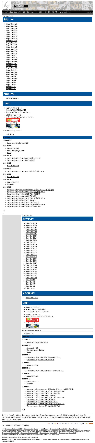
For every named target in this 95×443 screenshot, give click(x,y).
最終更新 (55, 12)
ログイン (67, 12)
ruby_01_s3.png (47, 417)
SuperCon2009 (11, 59)
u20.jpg (27, 417)
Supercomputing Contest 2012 (49, 430)
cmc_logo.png (45, 415)
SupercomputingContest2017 (10, 434)
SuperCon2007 (11, 64)
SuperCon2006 (11, 66)
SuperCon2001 (11, 76)
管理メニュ (10, 134)
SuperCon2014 (11, 49)
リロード (34, 12)
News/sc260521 (13, 182)
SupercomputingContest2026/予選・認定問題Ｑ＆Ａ (25, 171)
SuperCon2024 (11, 28)
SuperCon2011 (11, 55)
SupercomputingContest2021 (78, 431)
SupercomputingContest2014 (10, 430)
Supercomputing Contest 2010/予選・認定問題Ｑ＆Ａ (26, 192)
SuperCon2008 (11, 62)
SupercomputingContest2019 (40, 431)
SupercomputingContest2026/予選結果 (21, 160)
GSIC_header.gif (68, 415)
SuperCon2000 (11, 78)
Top (4, 16)
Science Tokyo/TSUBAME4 (16, 110)
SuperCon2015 (11, 47)
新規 (40, 12)
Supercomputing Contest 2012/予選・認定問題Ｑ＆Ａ (26, 198)
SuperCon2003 (11, 72)
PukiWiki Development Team (24, 439)
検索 (49, 12)
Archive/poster (73, 428)
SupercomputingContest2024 (48, 433)
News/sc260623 (13, 148)
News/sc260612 (13, 166)
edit (4, 210)
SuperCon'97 (11, 85)
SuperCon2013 (11, 51)
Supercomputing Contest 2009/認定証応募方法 (23, 206)
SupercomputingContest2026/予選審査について (24, 158)
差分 (19, 12)
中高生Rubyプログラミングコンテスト (20, 117)
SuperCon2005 (11, 68)
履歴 (24, 12)
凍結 (15, 12)
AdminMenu (44, 428)
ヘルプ (61, 12)
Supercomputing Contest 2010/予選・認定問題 (23, 194)
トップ (5, 12)
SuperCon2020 (11, 36)
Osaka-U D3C (34, 437)
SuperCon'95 (11, 89)
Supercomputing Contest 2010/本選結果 (21, 200)
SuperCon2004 (11, 70)
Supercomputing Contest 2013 (29, 430)
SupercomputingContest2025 (58, 428)
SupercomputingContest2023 (29, 433)
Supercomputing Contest (16, 151)
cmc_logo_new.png (71, 417)
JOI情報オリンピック (13, 115)
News (9, 153)
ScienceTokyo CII (26, 437)
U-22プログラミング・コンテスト (18, 112)
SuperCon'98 (11, 82)
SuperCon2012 (11, 53)
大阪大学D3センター (13, 108)
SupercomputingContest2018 (67, 433)
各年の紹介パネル (12, 98)
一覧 (45, 12)
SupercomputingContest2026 (17, 143)
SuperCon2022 (11, 32)
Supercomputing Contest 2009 (20, 431)
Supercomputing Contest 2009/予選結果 (21, 196)
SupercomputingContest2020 (59, 431)
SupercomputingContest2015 (48, 434)
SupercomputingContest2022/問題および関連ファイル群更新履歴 (30, 190)
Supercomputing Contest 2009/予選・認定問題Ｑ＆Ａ (26, 204)
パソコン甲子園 (11, 123)
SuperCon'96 (11, 87)
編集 (11, 12)
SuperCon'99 (11, 80)
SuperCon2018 (11, 41)
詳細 (37, 415)
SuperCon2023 (11, 30)
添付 (28, 12)
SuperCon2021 (11, 34)
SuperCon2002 (11, 74)
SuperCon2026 (11, 24)
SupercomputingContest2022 (10, 433)
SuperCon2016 (11, 45)
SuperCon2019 (11, 39)
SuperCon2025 (11, 26)
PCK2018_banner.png (21, 415)
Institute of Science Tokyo (14, 437)
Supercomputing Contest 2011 (69, 430)
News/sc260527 (13, 177)
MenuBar (21, 6)
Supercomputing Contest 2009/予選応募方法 (23, 202)
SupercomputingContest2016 (29, 434)
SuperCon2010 (11, 57)
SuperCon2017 (11, 43)
